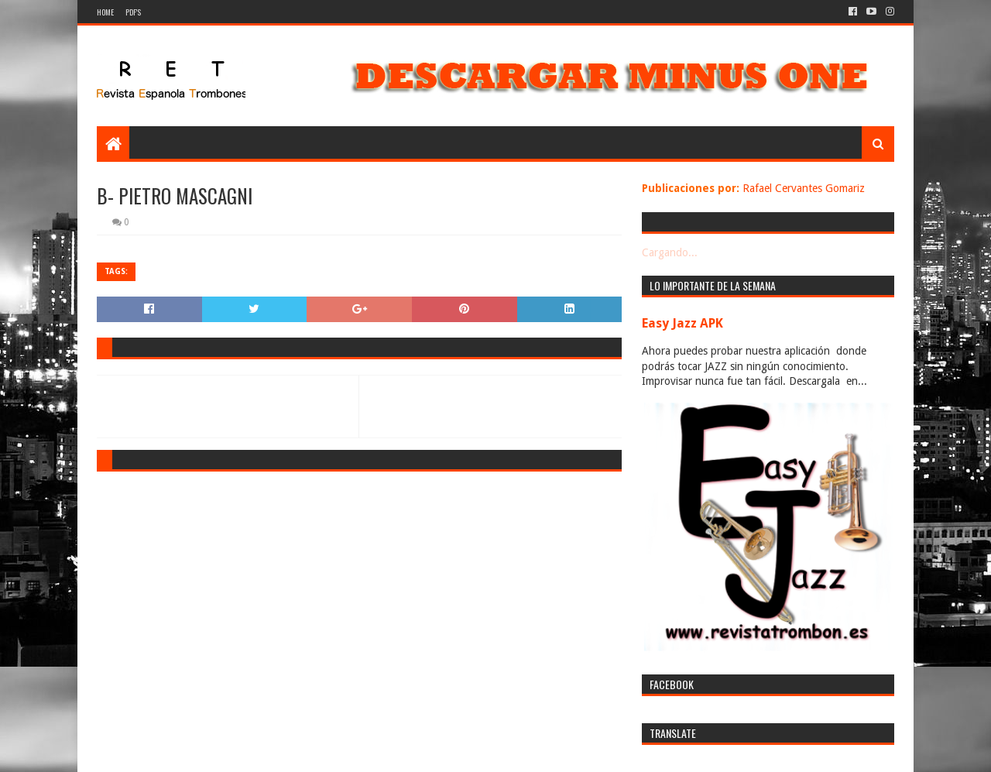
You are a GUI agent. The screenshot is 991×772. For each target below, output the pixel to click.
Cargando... (670, 252)
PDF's (133, 12)
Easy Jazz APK (682, 323)
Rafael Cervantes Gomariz (803, 188)
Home (105, 12)
